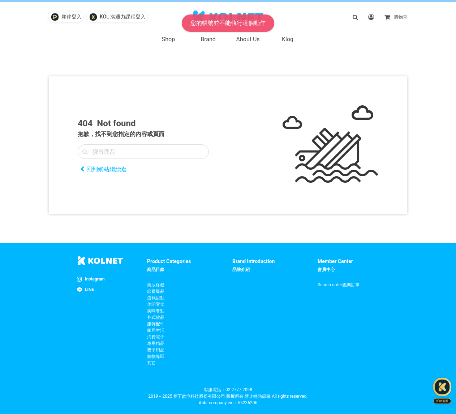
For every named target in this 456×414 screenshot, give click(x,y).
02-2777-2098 (238, 389)
